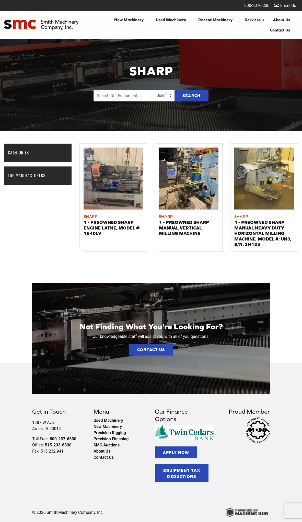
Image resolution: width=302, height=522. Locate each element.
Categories (21, 153)
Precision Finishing (111, 438)
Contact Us (280, 30)
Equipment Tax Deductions (181, 473)
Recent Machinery (215, 19)
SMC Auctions (107, 445)
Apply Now (176, 452)
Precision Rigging (110, 432)
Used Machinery (171, 19)
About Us (281, 19)
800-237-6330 (254, 5)
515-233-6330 (58, 445)
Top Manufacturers (29, 175)
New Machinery (129, 19)
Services (255, 20)
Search (191, 95)
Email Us (285, 5)
